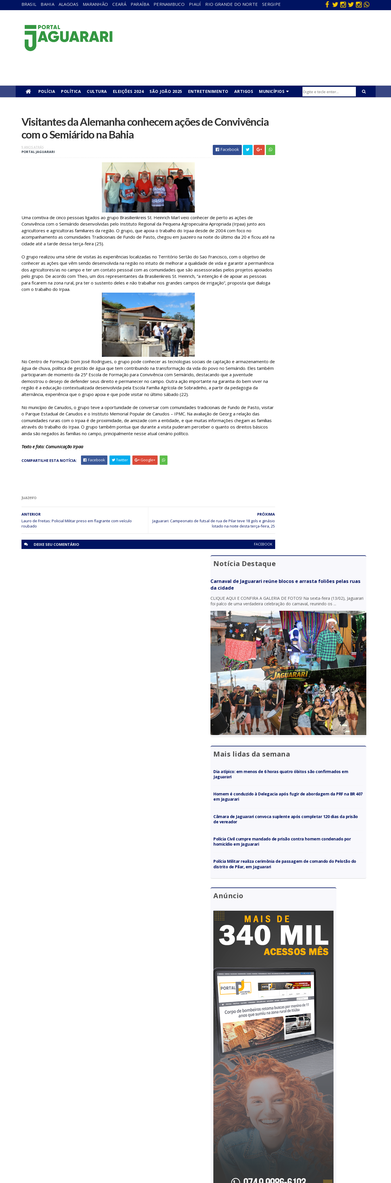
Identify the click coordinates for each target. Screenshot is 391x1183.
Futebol (190, 1113)
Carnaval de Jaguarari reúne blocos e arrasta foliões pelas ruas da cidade (308, 143)
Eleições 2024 (128, 91)
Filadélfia (85, 1088)
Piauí (195, 4)
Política (71, 91)
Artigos (243, 91)
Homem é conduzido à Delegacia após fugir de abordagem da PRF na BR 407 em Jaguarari (313, 319)
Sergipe (271, 4)
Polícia (46, 91)
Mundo (84, 1121)
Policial (189, 1121)
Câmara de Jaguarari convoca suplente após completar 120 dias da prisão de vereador (310, 341)
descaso (85, 1080)
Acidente (86, 1071)
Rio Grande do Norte (231, 4)
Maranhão (95, 4)
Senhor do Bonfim (94, 1146)
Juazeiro (85, 1113)
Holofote (86, 1096)
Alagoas (68, 4)
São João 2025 (165, 91)
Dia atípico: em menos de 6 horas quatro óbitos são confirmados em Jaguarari (313, 296)
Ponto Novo (88, 1138)
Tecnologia (88, 1155)
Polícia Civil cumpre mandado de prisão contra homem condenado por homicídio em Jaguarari (313, 363)
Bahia (47, 4)
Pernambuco (169, 4)
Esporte (190, 1096)
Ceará (119, 4)
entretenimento (197, 1088)
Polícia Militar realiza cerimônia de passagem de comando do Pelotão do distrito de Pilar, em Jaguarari (314, 389)
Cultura (97, 91)
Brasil (29, 4)
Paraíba (140, 4)
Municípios (271, 91)
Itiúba (83, 1105)
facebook (237, 560)
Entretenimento (208, 91)
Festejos (190, 1105)
